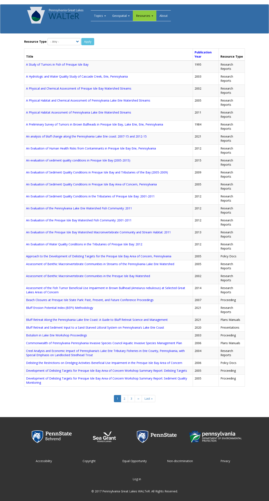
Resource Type (35, 42)
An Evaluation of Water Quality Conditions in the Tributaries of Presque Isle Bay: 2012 (84, 244)
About (164, 16)
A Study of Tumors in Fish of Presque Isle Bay (57, 64)
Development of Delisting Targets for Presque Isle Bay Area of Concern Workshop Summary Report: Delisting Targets (106, 371)
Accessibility (44, 461)
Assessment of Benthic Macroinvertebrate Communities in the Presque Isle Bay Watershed (88, 276)
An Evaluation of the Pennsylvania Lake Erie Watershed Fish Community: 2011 (79, 208)
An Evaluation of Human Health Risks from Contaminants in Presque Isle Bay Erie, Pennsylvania (91, 148)
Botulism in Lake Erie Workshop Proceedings (56, 335)
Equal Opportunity (134, 461)
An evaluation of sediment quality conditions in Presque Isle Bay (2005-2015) (78, 160)
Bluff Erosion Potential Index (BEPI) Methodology (59, 308)
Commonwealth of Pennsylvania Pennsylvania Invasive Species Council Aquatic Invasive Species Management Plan (104, 343)
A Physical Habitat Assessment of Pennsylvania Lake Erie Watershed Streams (78, 112)
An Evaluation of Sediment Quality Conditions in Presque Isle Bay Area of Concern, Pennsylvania (91, 184)
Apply (87, 42)
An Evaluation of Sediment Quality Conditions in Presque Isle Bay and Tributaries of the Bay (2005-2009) (97, 172)
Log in (137, 479)
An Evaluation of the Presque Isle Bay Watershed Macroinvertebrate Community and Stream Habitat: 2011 (98, 232)
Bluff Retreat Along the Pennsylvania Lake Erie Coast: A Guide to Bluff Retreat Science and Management (97, 320)
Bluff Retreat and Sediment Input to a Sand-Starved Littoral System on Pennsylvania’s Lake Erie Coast (95, 327)
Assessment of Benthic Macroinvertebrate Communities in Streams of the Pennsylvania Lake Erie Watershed (100, 264)
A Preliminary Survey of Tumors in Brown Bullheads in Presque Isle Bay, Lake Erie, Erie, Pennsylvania (94, 124)
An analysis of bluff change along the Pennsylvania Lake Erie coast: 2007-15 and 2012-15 (86, 136)
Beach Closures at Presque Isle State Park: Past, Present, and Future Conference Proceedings (90, 300)
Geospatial (121, 16)
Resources (144, 16)
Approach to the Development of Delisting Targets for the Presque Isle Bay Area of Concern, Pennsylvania (98, 256)
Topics (100, 16)
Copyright (89, 461)
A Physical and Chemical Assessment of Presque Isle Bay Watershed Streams (78, 88)
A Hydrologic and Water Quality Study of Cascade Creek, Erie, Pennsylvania (77, 76)
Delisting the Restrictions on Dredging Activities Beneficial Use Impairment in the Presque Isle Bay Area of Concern (104, 363)
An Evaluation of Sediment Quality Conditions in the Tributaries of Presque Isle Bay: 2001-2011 (90, 196)
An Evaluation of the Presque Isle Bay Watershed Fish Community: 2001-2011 (79, 220)
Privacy (225, 461)
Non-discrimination (180, 461)
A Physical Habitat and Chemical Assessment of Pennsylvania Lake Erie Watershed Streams (88, 100)
